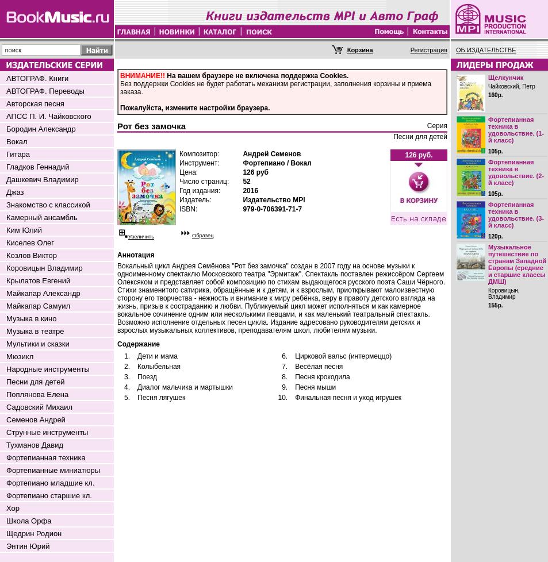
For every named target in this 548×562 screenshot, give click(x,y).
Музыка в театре (35, 331)
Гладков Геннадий (37, 167)
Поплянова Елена (37, 394)
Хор (13, 508)
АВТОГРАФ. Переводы (45, 91)
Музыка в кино (31, 318)
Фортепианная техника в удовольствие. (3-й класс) (516, 215)
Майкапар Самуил (38, 306)
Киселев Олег (30, 242)
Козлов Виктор (31, 255)
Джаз (15, 192)
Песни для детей (35, 382)
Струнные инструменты (47, 432)
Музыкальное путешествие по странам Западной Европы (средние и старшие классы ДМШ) (517, 264)
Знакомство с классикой (48, 205)
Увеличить (141, 237)
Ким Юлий (24, 230)
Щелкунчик (505, 77)
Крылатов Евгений (38, 280)
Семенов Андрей (36, 419)
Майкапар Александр (43, 293)
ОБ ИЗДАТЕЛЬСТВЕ (486, 50)
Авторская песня (35, 103)
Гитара (18, 154)
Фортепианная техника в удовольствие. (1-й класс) (516, 130)
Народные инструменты (48, 369)
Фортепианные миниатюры (53, 470)
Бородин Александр (41, 129)
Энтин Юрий (27, 546)
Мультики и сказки (38, 344)
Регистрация (429, 50)
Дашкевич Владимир (42, 179)
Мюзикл (19, 356)
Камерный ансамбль (42, 217)
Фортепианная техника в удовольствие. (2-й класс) (516, 172)
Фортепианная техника (46, 457)
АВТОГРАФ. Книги (37, 78)
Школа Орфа (28, 521)
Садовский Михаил (39, 407)
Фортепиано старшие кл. (49, 495)
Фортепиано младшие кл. (50, 483)
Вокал (17, 141)
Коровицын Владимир (44, 268)
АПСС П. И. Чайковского (48, 116)
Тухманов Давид (34, 445)
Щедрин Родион (34, 533)
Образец (203, 235)
